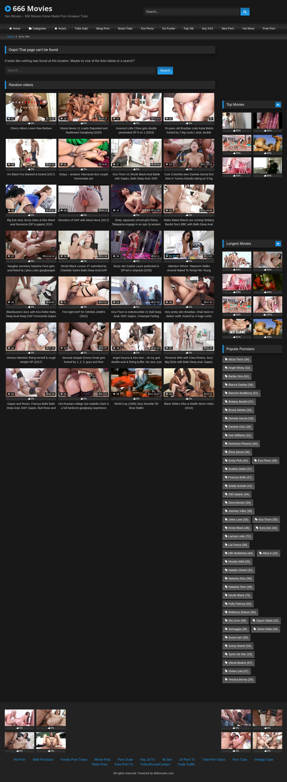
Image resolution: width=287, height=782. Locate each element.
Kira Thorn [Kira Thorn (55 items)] (268, 519)
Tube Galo (81, 28)
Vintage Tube (264, 759)
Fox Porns (147, 28)
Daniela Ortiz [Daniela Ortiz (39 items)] (239, 426)
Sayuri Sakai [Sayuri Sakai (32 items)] (267, 620)
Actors (62, 28)
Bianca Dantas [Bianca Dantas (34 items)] (240, 384)
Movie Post (102, 759)
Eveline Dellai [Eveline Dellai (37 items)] (240, 468)
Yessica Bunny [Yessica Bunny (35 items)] (240, 679)
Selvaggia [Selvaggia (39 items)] (237, 629)
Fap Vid (188, 28)
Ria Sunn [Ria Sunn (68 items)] (237, 620)
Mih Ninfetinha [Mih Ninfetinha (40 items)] (240, 553)
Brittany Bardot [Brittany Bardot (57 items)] (240, 401)
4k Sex (167, 759)
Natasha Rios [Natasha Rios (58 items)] (240, 578)
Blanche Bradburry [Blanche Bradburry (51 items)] (243, 393)
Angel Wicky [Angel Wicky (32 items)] (239, 367)
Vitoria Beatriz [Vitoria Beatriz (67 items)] (240, 662)
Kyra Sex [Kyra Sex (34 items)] (268, 527)
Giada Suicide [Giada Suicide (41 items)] (240, 485)
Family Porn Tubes (74, 759)
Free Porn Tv (124, 764)
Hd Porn (20, 759)
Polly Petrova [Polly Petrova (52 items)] (239, 603)
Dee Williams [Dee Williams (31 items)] (239, 435)
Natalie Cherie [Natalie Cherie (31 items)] (240, 570)
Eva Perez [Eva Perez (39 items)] (267, 460)
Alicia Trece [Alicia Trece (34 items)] (238, 359)
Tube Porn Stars (213, 759)
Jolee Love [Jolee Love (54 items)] (238, 519)
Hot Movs (248, 28)
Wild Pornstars (43, 759)
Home (16, 28)
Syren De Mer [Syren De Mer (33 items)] (240, 654)
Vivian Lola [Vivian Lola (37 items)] (238, 671)
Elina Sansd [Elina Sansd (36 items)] (239, 452)
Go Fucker (168, 28)
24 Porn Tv (187, 759)
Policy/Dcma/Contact (155, 764)
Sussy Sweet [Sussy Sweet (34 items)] (239, 645)
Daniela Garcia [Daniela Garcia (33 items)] (240, 418)
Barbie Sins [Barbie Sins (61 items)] (238, 376)
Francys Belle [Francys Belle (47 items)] (240, 477)
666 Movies (28, 8)
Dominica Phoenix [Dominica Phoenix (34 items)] (243, 443)
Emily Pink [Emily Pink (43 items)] (238, 460)
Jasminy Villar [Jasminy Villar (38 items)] (240, 511)
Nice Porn (228, 28)
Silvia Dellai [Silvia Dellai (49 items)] (267, 629)
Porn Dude (125, 759)
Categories (39, 28)
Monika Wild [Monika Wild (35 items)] (239, 561)
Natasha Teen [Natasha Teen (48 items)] (240, 586)
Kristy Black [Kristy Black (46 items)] (238, 527)
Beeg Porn (102, 28)
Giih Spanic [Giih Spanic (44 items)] (238, 494)
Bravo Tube (125, 28)
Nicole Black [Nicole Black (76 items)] (239, 595)
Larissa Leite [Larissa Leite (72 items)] (239, 536)
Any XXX (207, 28)
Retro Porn (99, 764)
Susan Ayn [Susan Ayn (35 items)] (238, 637)
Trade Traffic (186, 764)
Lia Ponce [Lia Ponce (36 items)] (237, 544)
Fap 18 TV (147, 759)
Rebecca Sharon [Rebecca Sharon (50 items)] (242, 612)
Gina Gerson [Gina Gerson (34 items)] (239, 502)
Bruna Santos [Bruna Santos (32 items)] (240, 410)
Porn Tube (239, 759)
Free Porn (269, 28)
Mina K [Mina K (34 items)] (270, 553)
